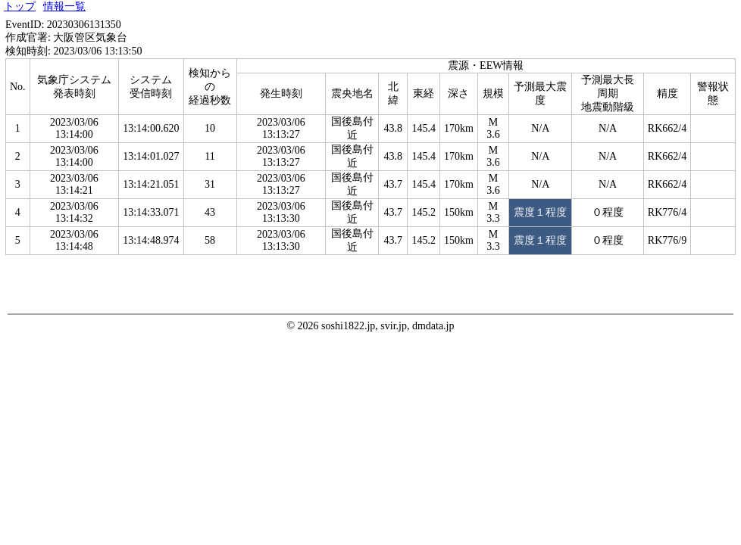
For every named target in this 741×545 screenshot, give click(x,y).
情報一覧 (64, 6)
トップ (20, 6)
